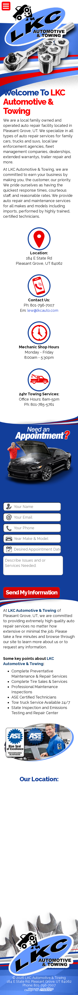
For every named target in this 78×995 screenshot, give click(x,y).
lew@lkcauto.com (42, 310)
